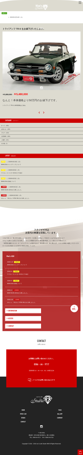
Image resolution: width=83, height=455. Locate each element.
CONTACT (23, 422)
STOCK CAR (23, 414)
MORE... (74, 309)
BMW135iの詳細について (14, 283)
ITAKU (59, 410)
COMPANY (60, 418)
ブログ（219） (5, 133)
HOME (23, 410)
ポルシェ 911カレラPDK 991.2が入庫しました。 (21, 302)
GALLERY (59, 414)
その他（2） (4, 143)
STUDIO (23, 418)
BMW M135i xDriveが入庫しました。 (18, 293)
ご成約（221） (5, 140)
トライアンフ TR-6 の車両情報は (14, 105)
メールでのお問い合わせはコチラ (43, 380)
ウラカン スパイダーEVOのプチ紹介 (17, 274)
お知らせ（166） (6, 129)
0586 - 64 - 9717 (41, 364)
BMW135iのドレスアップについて (17, 265)
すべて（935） (5, 125)
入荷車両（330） (6, 136)
